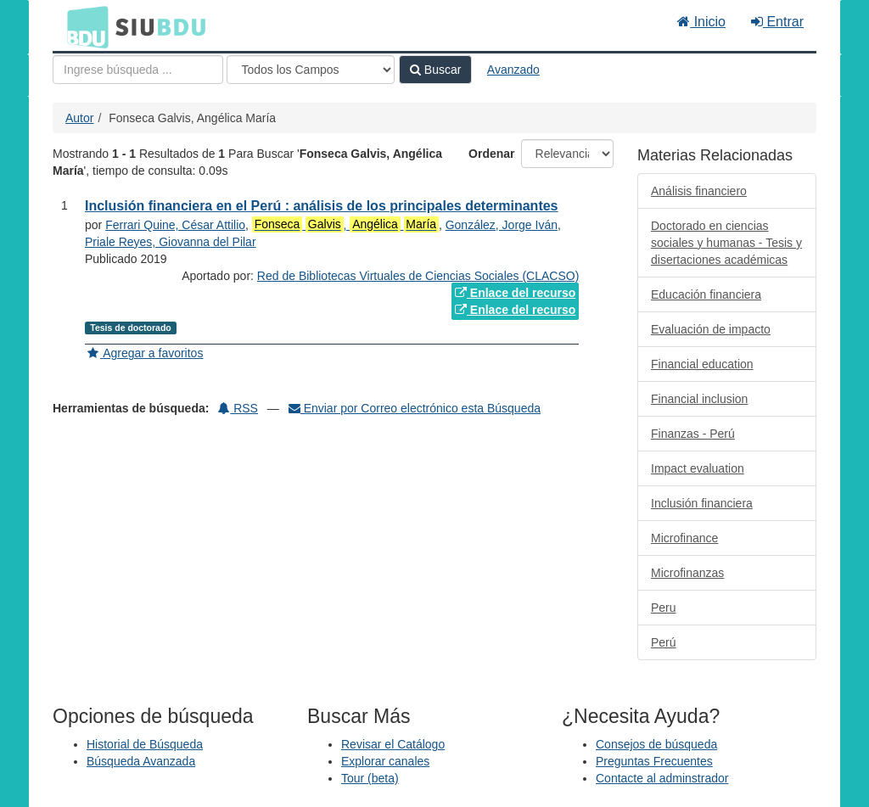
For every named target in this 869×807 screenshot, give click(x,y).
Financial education (702, 364)
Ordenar (491, 153)
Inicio (701, 21)
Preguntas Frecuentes (654, 761)
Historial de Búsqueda (145, 744)
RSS (238, 408)
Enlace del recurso (515, 293)
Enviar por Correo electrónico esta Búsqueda (415, 408)
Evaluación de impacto (711, 329)
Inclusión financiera (702, 503)
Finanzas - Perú (693, 433)
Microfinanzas (687, 573)
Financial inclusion (699, 399)
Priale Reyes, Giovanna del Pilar (170, 242)
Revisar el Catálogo (393, 744)
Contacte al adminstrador (662, 778)
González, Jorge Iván (502, 225)
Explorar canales (385, 761)
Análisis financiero (699, 191)
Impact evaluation (697, 468)
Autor (79, 118)
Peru (663, 607)
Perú (663, 642)
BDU (83, 26)
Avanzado (513, 69)
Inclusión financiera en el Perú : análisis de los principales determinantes (321, 206)
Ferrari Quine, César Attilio (175, 225)
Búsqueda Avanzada (141, 761)
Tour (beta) (370, 778)
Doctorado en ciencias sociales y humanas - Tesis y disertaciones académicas (726, 242)
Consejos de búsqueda (656, 744)
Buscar (435, 69)
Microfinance (684, 538)
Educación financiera (706, 294)
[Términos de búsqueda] (138, 69)
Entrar (777, 21)
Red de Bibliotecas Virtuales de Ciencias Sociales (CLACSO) (418, 276)
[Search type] (311, 69)
